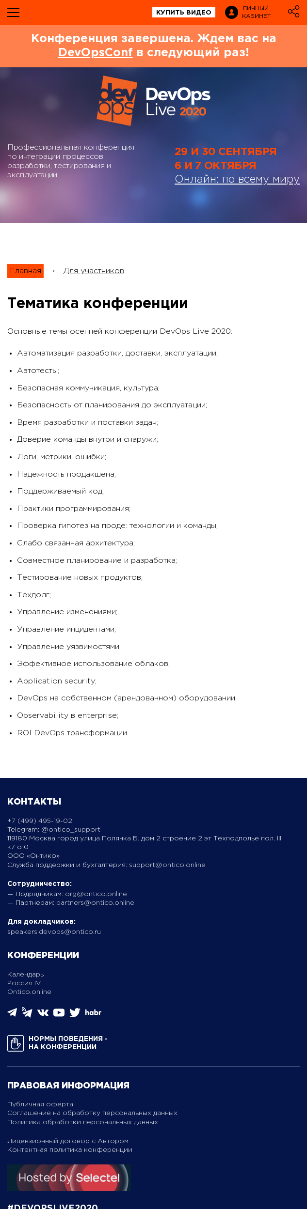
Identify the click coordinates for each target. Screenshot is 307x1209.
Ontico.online (29, 992)
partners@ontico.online (95, 903)
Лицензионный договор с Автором (68, 1141)
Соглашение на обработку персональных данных (92, 1113)
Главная (25, 271)
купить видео (183, 13)
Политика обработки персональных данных (82, 1122)
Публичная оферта (40, 1104)
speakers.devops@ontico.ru (54, 932)
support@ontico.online (167, 865)
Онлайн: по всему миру (237, 180)
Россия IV (24, 983)
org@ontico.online (96, 894)
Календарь (25, 974)
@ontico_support (70, 830)
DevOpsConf (95, 52)
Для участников (94, 271)
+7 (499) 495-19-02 (39, 821)
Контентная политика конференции (69, 1150)
